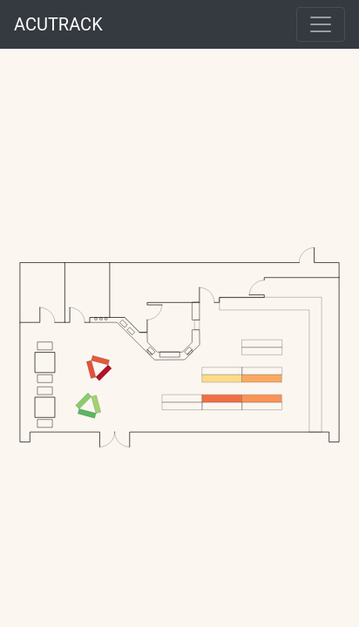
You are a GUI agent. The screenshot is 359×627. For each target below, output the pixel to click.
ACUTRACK (58, 24)
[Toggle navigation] (320, 24)
